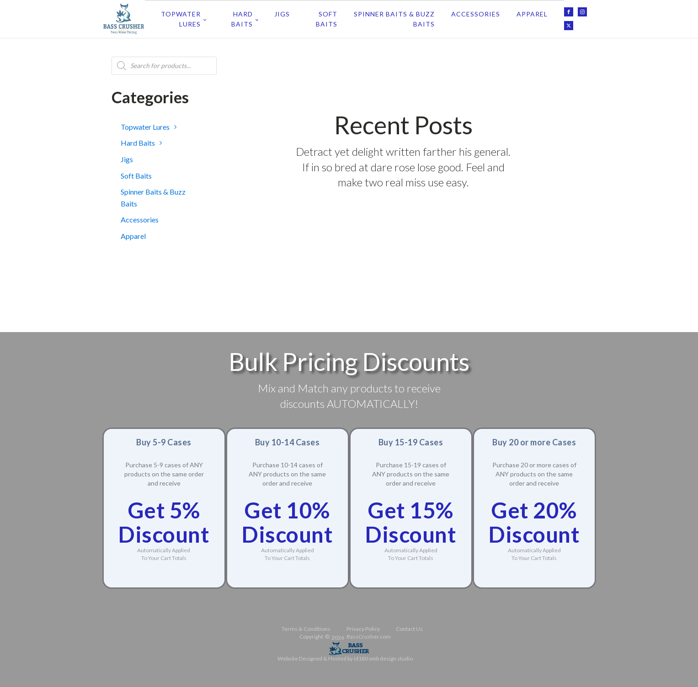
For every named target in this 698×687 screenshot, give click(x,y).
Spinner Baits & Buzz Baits (394, 19)
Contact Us (409, 628)
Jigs (282, 14)
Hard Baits (242, 19)
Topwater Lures (181, 19)
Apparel (532, 14)
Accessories (475, 14)
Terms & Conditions (306, 628)
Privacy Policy (363, 628)
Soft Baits (326, 19)
